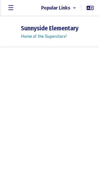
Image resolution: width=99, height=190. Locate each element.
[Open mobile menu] (10, 8)
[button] (58, 8)
